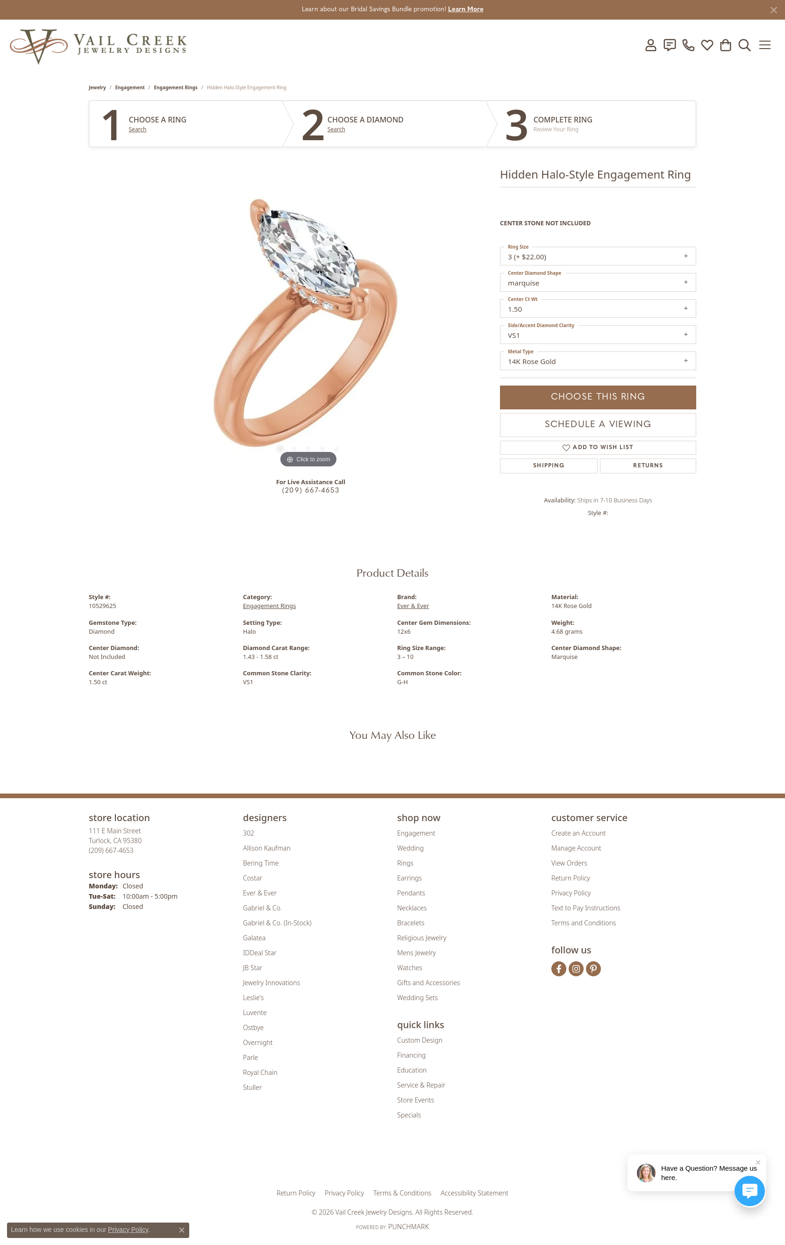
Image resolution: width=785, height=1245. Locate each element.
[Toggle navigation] (766, 44)
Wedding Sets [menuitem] (417, 997)
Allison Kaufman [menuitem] (267, 848)
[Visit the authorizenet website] (431, 1160)
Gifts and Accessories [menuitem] (428, 982)
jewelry (97, 87)
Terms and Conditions (583, 922)
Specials (409, 1114)
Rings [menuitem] (405, 863)
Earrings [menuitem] (409, 877)
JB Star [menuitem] (252, 967)
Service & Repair (421, 1084)
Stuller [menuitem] (252, 1087)
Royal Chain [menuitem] (260, 1072)
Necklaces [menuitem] (412, 907)
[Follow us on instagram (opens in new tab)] (576, 968)
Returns (648, 466)
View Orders (569, 863)
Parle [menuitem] (250, 1057)
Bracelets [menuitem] (410, 922)
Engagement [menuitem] (416, 833)
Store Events (415, 1099)
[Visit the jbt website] (470, 1160)
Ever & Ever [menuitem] (260, 892)
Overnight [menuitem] (258, 1042)
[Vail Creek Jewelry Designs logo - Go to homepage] (98, 45)
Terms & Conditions (402, 1192)
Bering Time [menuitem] (261, 863)
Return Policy (570, 877)
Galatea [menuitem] (254, 937)
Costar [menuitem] (252, 877)
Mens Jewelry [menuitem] (416, 952)
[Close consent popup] (182, 1230)
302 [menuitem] (248, 833)
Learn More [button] (466, 9)
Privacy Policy (571, 892)
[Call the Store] (111, 850)
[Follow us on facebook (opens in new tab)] (558, 968)
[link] (667, 45)
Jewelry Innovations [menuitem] (271, 982)
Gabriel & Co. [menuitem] (262, 907)
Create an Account (578, 833)
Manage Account (576, 848)
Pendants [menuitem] (411, 892)
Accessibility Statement (474, 1192)
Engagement (130, 87)
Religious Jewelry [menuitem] (421, 937)
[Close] (773, 10)
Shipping (548, 466)
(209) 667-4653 (310, 490)
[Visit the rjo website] (395, 1160)
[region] (308, 330)
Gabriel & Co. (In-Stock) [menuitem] (277, 922)
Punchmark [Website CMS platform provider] (408, 1226)
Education (412, 1070)
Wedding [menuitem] (410, 848)
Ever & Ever (413, 605)
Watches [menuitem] (409, 967)
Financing (411, 1055)
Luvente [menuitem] (255, 1012)
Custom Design (419, 1040)
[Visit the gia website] (319, 1160)
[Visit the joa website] (360, 1160)
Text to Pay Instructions (586, 907)
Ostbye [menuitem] (253, 1027)
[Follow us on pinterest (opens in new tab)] (593, 968)
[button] (649, 45)
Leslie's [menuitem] (253, 997)
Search (138, 129)
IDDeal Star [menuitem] (260, 952)
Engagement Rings (176, 87)
